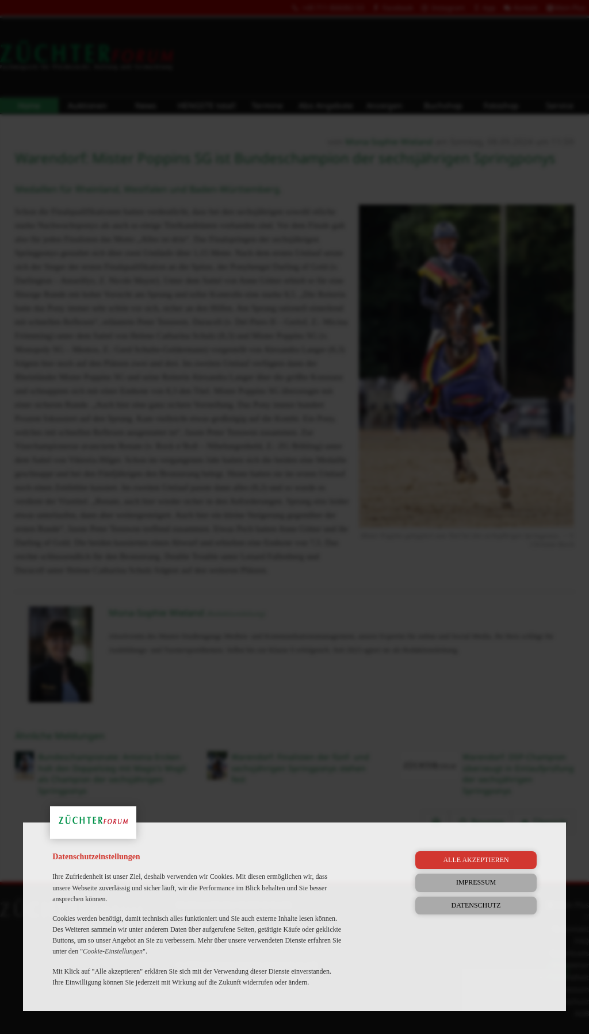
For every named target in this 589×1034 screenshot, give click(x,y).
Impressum (476, 882)
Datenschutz (476, 905)
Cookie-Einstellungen (113, 951)
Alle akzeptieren (475, 860)
